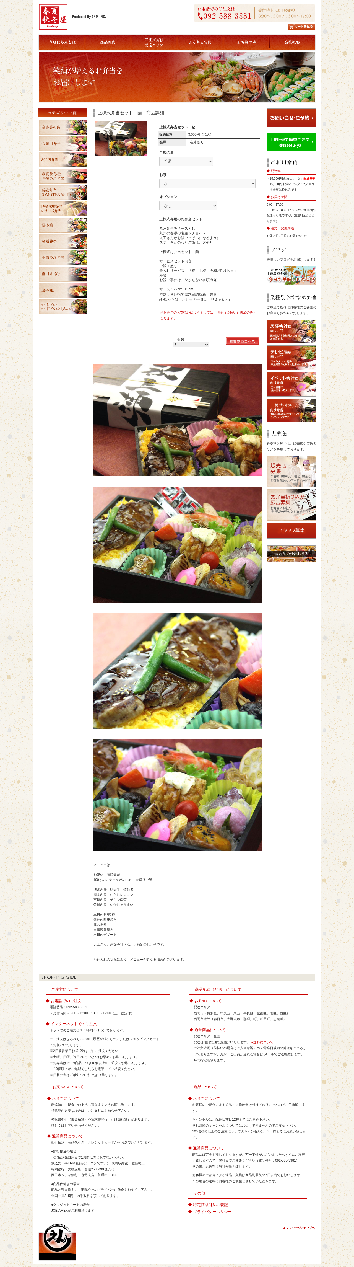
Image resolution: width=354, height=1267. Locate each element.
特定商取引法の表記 (210, 1205)
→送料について (261, 1042)
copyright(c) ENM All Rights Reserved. (285, 1252)
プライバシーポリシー (212, 1211)
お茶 (162, 175)
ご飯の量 (166, 153)
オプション (168, 197)
